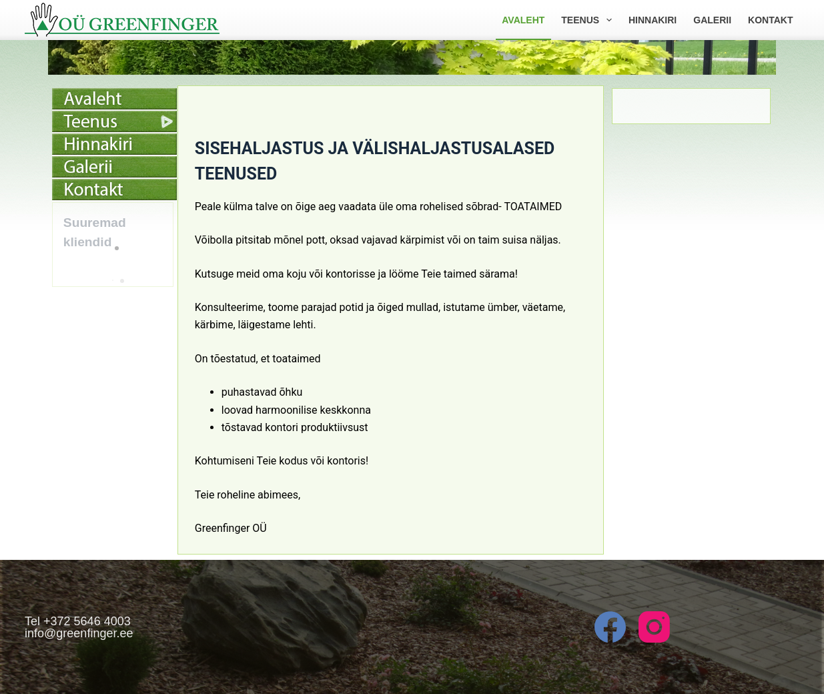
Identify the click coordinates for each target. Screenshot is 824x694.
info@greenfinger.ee (79, 633)
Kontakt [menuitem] (770, 20)
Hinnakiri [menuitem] (653, 20)
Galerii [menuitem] (712, 20)
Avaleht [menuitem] (523, 20)
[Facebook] (610, 627)
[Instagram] (654, 627)
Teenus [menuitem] (589, 20)
